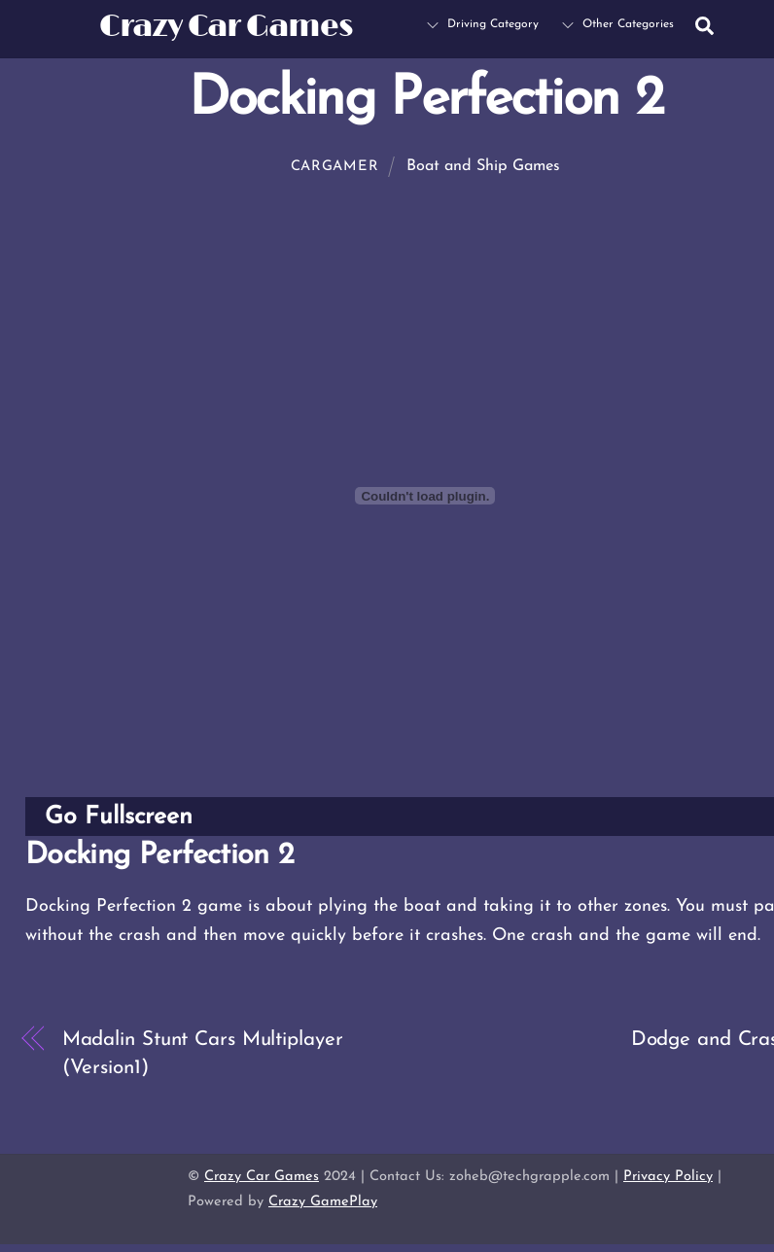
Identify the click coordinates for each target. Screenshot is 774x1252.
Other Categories (618, 24)
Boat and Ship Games (483, 166)
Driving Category (483, 24)
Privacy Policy (668, 1176)
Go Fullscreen (119, 817)
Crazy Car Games (261, 1176)
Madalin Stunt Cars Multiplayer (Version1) (202, 1054)
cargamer (335, 166)
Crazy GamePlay (322, 1202)
